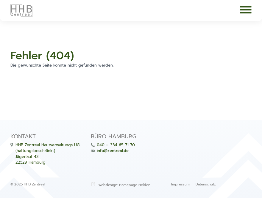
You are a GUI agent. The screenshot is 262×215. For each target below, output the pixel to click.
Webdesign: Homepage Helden (124, 185)
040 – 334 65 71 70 (116, 145)
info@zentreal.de (113, 150)
